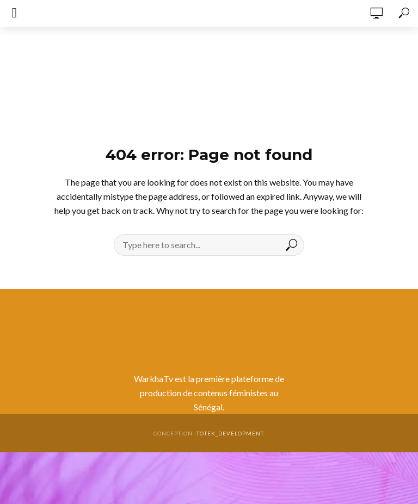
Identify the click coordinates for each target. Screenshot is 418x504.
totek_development (229, 433)
